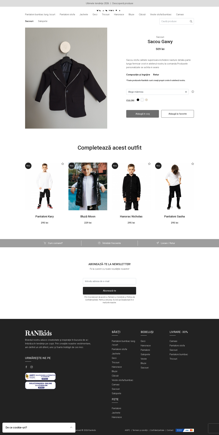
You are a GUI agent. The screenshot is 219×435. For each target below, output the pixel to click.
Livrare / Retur (165, 243)
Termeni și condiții (140, 430)
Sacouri (29, 21)
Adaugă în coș (143, 113)
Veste (144, 358)
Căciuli (142, 14)
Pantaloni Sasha (174, 216)
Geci (95, 14)
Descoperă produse (122, 3)
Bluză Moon (87, 216)
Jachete (84, 14)
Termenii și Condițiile (116, 297)
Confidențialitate (157, 430)
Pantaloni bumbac (179, 354)
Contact (170, 430)
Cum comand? (53, 243)
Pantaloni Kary (44, 216)
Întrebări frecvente (109, 243)
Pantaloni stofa (67, 14)
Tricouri (105, 14)
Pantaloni (145, 350)
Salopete (42, 21)
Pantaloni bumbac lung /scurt (40, 14)
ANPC (127, 430)
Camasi (180, 14)
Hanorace (119, 14)
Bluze (131, 14)
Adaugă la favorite (178, 113)
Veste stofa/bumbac (161, 14)
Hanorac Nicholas (131, 216)
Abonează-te (109, 290)
